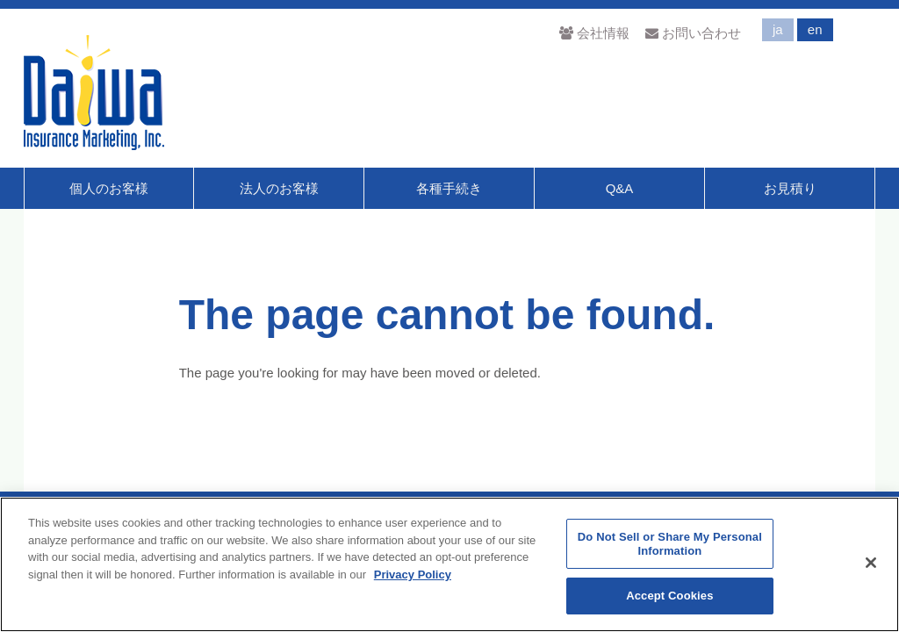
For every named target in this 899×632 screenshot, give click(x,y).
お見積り (790, 188)
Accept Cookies (669, 595)
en (815, 29)
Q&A (620, 188)
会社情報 (594, 32)
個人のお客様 (108, 188)
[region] (449, 564)
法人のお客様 (279, 188)
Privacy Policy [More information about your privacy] (412, 574)
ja (778, 29)
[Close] (871, 562)
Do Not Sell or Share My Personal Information (670, 543)
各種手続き (449, 188)
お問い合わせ (693, 32)
